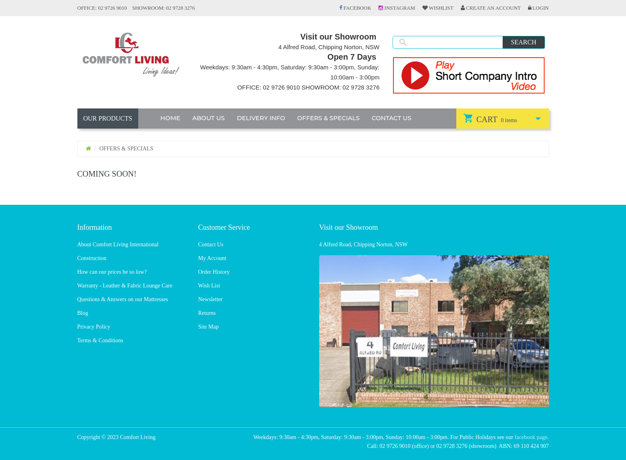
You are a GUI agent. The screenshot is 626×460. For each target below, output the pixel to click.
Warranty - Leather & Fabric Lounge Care (125, 286)
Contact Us (211, 244)
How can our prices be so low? (112, 272)
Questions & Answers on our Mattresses (122, 299)
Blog (82, 313)
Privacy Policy (93, 327)
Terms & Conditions (100, 340)
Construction (91, 258)
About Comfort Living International (118, 244)
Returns (207, 313)
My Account (212, 258)
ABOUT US (208, 118)
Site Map (208, 327)
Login (538, 8)
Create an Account (491, 8)
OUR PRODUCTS (107, 118)
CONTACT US (392, 118)
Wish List (209, 286)
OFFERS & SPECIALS (328, 118)
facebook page (531, 437)
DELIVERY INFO (261, 118)
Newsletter (210, 299)
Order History (214, 272)
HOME (170, 118)
